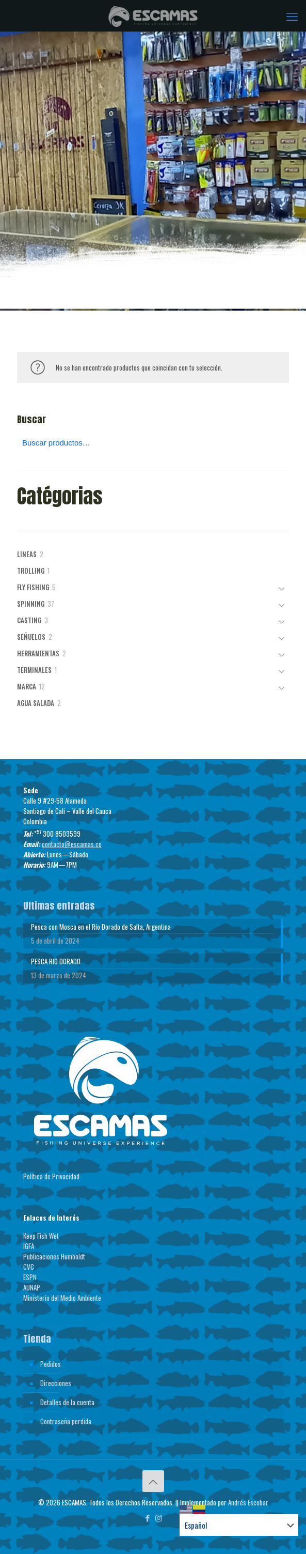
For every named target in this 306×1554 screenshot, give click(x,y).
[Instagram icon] (159, 1517)
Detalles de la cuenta (67, 1402)
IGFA (28, 1246)
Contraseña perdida (65, 1421)
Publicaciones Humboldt (54, 1256)
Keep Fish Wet (41, 1235)
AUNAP (31, 1287)
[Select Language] (239, 1525)
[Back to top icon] (153, 1481)
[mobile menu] (292, 15)
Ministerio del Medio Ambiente (62, 1298)
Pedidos (50, 1364)
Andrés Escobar (248, 1502)
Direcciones (55, 1383)
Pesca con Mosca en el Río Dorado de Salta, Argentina (101, 926)
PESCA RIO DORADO (55, 961)
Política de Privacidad (51, 1176)
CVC (28, 1266)
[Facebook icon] (148, 1517)
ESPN (30, 1277)
